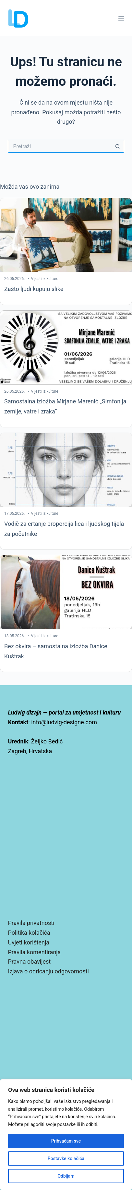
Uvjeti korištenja (28, 942)
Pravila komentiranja (34, 952)
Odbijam (65, 1176)
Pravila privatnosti (31, 922)
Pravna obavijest (29, 961)
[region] (66, 1134)
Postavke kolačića (66, 1158)
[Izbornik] (121, 18)
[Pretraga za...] (59, 146)
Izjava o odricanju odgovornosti (48, 971)
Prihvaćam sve (66, 1141)
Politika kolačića (29, 932)
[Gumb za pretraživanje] (117, 146)
